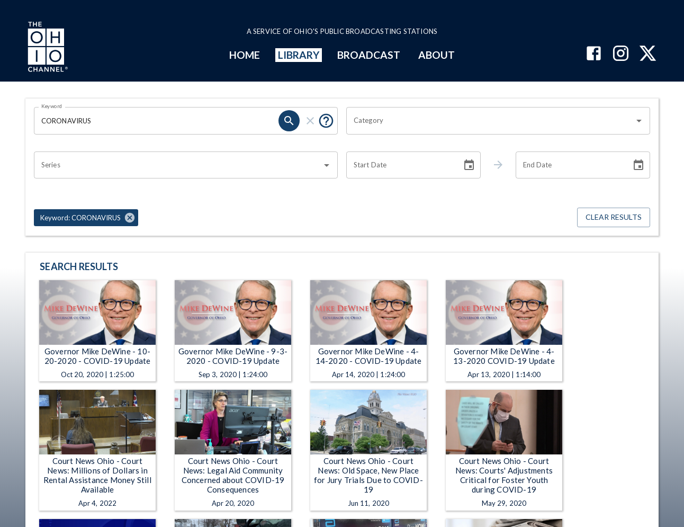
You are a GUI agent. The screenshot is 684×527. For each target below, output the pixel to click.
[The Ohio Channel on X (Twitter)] (647, 54)
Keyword (51, 106)
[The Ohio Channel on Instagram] (620, 54)
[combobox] (490, 121)
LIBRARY (299, 55)
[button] (86, 217)
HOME (244, 55)
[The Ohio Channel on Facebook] (593, 54)
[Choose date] (469, 165)
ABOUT (436, 55)
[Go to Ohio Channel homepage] (46, 48)
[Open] (639, 120)
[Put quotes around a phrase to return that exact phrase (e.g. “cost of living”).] (326, 120)
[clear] (310, 120)
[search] (289, 120)
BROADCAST (369, 55)
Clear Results (614, 217)
